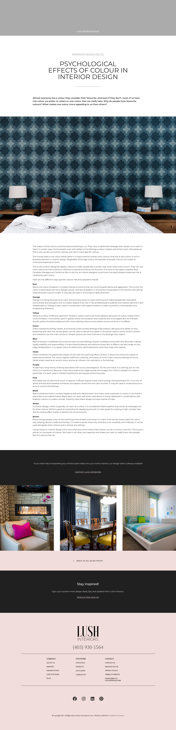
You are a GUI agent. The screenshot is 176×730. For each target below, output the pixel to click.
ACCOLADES (80, 671)
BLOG (49, 678)
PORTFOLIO (80, 663)
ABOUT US (51, 663)
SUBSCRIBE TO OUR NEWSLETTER (113, 679)
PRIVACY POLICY (111, 671)
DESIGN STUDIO (53, 671)
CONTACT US (110, 663)
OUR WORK (81, 659)
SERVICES (50, 667)
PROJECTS (80, 667)
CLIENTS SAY (81, 675)
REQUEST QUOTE (111, 667)
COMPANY (51, 659)
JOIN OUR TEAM (53, 674)
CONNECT (109, 659)
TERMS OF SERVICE (112, 674)
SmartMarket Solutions (116, 715)
